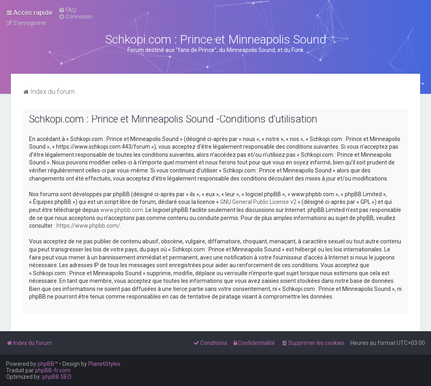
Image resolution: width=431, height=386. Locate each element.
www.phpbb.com (121, 210)
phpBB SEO (56, 377)
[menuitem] (67, 10)
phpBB (45, 364)
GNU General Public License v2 (258, 202)
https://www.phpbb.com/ (88, 225)
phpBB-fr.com (53, 370)
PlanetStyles (104, 364)
